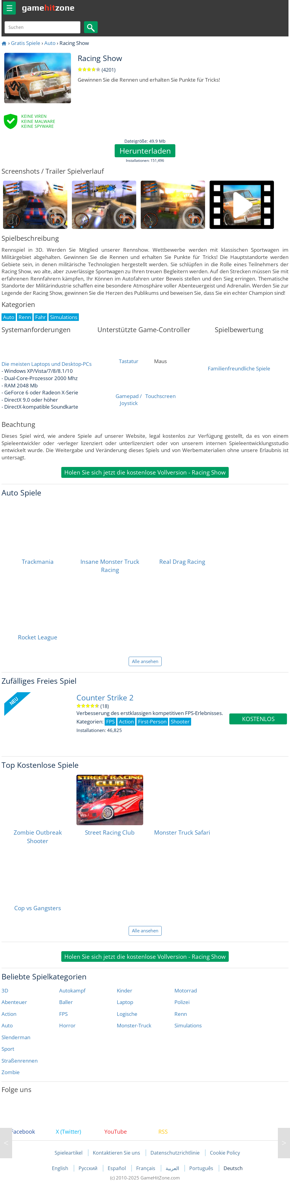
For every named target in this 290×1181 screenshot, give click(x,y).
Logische (127, 1013)
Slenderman (16, 1037)
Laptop (125, 1002)
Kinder (124, 990)
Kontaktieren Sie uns (116, 1152)
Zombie (11, 1072)
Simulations (188, 1025)
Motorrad (185, 990)
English (60, 1168)
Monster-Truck (134, 1025)
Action (9, 1013)
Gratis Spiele (25, 42)
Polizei (182, 1002)
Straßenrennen (20, 1060)
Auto (50, 42)
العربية (173, 1168)
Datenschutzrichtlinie (175, 1152)
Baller (66, 1002)
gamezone (48, 7)
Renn (180, 1013)
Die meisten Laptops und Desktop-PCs (47, 363)
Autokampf (72, 990)
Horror (67, 1025)
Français (146, 1168)
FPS (63, 1013)
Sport (8, 1048)
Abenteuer (14, 1002)
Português (201, 1168)
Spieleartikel (69, 1152)
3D (5, 990)
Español (117, 1168)
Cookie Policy (225, 1152)
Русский (89, 1168)
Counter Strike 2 (104, 698)
